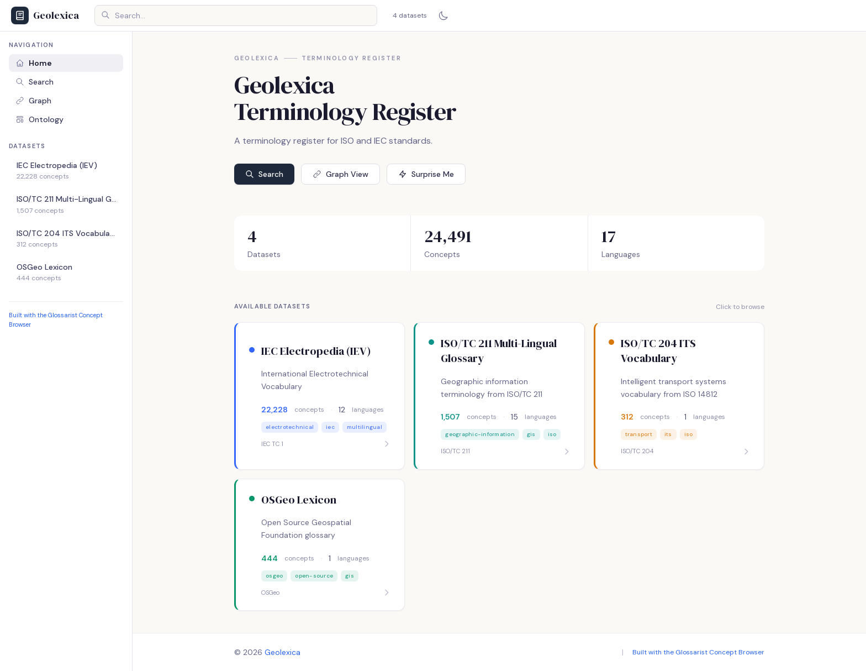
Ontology (39, 119)
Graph (33, 101)
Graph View (340, 174)
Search (34, 82)
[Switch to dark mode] (443, 15)
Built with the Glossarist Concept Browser (698, 652)
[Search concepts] (235, 15)
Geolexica (282, 652)
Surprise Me (426, 174)
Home (33, 63)
